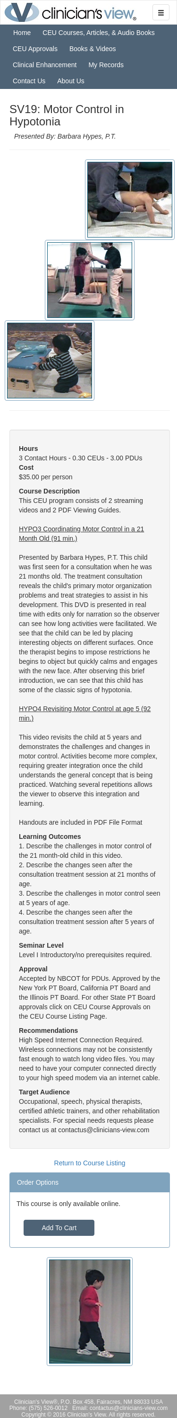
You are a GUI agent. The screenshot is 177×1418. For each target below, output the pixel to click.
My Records (106, 65)
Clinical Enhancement (44, 65)
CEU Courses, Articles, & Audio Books (98, 32)
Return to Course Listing (90, 1163)
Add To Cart (59, 1228)
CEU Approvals (35, 49)
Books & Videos (92, 49)
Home (22, 32)
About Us (70, 81)
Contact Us (29, 81)
